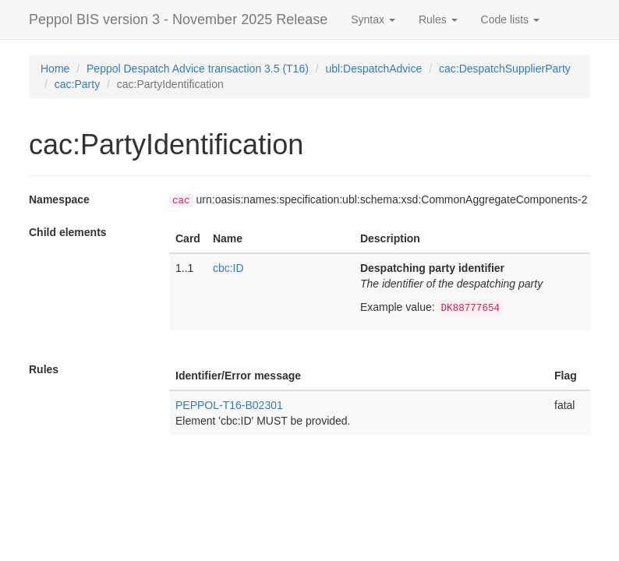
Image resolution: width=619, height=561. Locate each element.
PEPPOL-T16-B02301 (229, 405)
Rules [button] (438, 19)
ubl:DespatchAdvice (374, 68)
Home (55, 68)
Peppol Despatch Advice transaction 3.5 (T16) (198, 68)
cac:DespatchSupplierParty (505, 68)
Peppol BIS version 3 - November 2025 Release (178, 19)
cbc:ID (228, 268)
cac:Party (77, 84)
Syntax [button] (373, 19)
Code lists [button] (510, 19)
